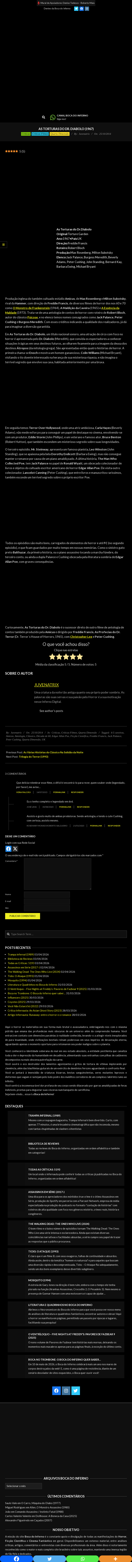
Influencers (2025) (18, 997)
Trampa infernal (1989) (21, 954)
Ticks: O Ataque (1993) (21, 976)
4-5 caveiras (117, 732)
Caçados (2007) (43, 1520)
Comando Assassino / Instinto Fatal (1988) (39, 1511)
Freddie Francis (98, 736)
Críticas (26, 133)
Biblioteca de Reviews (20, 958)
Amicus (10, 736)
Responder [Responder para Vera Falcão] (77, 792)
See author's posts (51, 711)
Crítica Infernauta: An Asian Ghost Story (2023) (35, 1010)
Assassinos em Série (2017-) (24, 967)
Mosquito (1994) (17, 980)
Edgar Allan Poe (60, 736)
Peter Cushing (13, 739)
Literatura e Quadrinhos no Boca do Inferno (32, 984)
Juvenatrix (46, 684)
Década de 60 (43, 736)
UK (43, 739)
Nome (8, 894)
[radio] (52, 657)
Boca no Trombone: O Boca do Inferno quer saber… (37, 993)
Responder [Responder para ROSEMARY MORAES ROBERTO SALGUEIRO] (114, 825)
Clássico (30, 736)
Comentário (11, 861)
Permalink (59, 792)
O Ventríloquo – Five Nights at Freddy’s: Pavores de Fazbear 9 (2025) (47, 988)
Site (7, 908)
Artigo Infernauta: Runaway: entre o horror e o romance (39, 1014)
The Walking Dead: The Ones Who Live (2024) (34, 971)
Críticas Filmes (40, 133)
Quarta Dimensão (59, 133)
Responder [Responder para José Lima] (83, 807)
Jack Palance (114, 736)
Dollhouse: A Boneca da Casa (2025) (56, 1516)
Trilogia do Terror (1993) (33, 756)
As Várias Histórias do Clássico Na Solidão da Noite (53, 752)
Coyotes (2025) (17, 1001)
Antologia (20, 736)
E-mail (8, 901)
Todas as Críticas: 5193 (21, 963)
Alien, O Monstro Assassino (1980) (50, 1507)
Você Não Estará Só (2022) (23, 1006)
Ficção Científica (79, 736)
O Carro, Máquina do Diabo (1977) (41, 1503)
